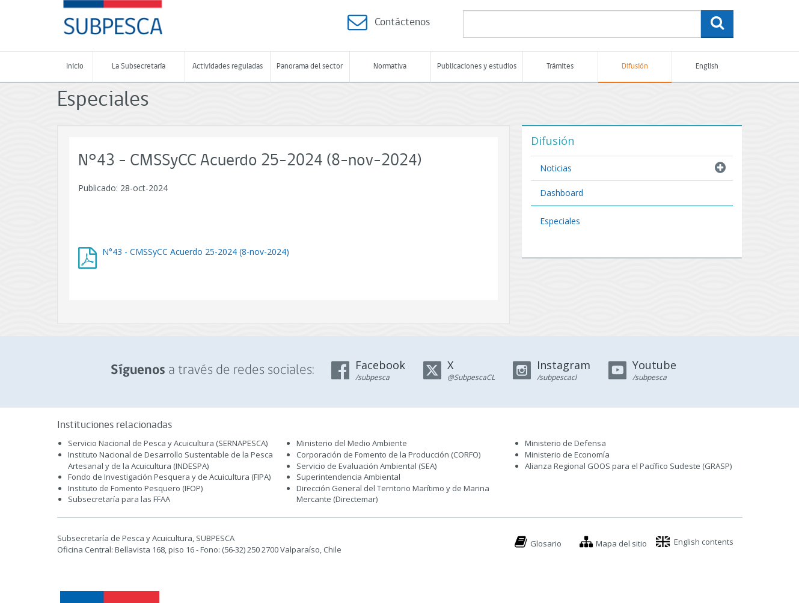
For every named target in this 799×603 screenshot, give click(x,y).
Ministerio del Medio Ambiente (351, 443)
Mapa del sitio (621, 543)
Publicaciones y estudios (476, 66)
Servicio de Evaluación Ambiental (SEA (365, 466)
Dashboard (561, 192)
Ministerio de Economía (567, 454)
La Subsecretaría (138, 66)
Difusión (635, 66)
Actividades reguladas (227, 66)
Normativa (389, 66)
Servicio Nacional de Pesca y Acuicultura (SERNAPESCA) (168, 443)
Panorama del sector (310, 66)
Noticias (556, 168)
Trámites (560, 66)
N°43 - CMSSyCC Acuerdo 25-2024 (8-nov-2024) (195, 251)
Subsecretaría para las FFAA (119, 499)
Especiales (560, 221)
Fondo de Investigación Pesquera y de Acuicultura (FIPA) (169, 476)
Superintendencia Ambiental (348, 476)
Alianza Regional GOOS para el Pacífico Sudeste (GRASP (627, 466)
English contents (703, 541)
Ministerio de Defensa (565, 443)
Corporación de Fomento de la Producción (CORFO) (388, 454)
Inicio (75, 66)
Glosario (546, 543)
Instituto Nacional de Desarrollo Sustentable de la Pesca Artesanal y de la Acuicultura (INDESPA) (170, 460)
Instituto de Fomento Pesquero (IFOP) (135, 488)
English (707, 66)
